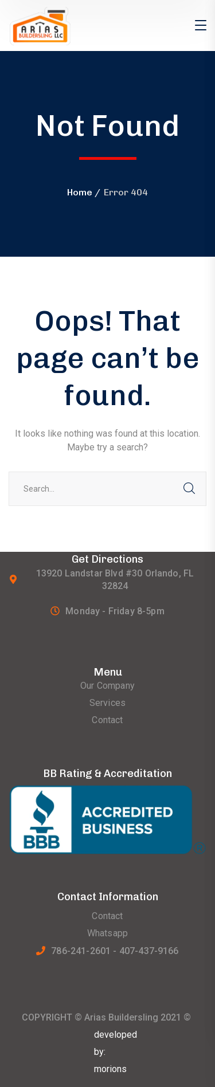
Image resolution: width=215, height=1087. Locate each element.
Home (79, 192)
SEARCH (189, 489)
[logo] (56, 24)
